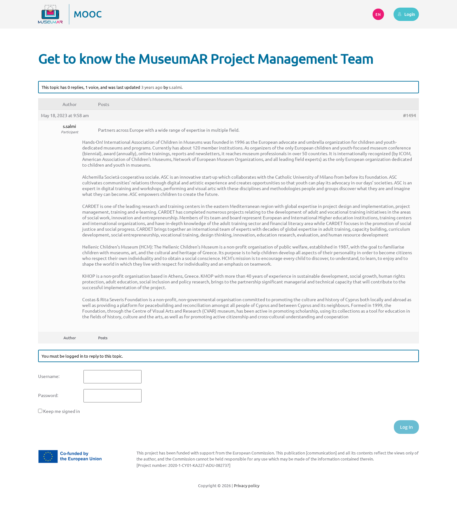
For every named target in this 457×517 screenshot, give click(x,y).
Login (406, 14)
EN (378, 14)
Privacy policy (246, 485)
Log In (406, 427)
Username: (48, 376)
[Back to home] (70, 14)
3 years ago (151, 87)
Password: (48, 395)
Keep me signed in (61, 411)
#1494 (409, 115)
